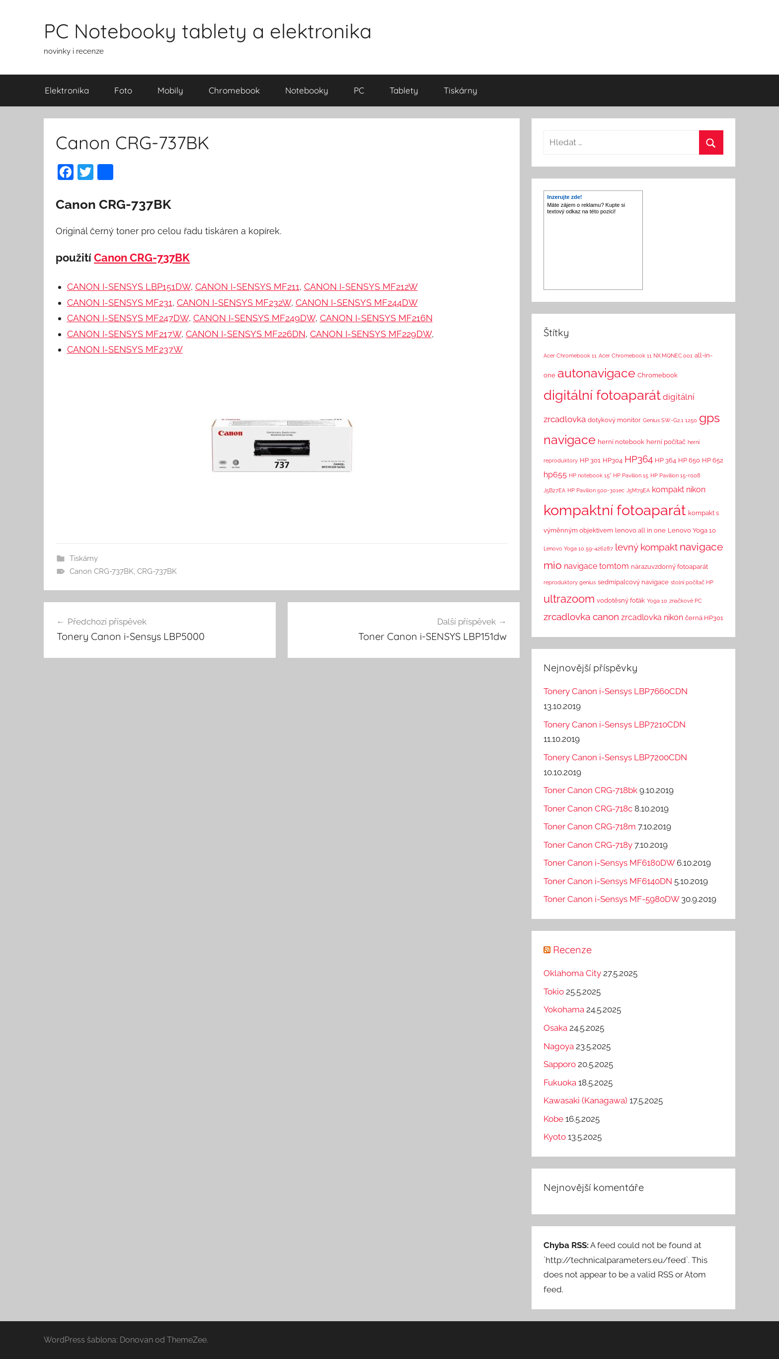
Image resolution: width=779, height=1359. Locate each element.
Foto (123, 90)
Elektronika (67, 90)
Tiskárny (460, 90)
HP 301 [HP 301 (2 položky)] (590, 460)
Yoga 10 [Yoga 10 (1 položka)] (657, 601)
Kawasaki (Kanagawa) (585, 1100)
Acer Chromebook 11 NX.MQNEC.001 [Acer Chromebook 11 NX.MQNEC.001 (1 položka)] (646, 356)
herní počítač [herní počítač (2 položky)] (666, 442)
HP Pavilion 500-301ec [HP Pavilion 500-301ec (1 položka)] (595, 490)
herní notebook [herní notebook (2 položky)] (621, 442)
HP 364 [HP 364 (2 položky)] (665, 460)
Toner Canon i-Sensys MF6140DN (608, 881)
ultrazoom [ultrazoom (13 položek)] (569, 598)
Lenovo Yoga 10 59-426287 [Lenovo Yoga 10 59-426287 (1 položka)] (578, 548)
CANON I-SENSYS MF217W (124, 334)
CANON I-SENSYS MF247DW (128, 318)
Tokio (554, 992)
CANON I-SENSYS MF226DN (246, 334)
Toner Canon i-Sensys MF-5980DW (611, 899)
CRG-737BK (157, 571)
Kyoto (555, 1137)
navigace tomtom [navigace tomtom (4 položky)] (596, 566)
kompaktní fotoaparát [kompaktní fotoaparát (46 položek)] (615, 510)
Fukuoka (560, 1082)
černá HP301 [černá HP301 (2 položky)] (704, 618)
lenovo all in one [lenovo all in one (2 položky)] (640, 530)
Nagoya (559, 1046)
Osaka (555, 1028)
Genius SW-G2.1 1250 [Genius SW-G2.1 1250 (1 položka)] (670, 420)
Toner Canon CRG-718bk (590, 790)
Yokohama (564, 1009)
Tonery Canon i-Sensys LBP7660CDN (616, 691)
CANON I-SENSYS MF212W (361, 286)
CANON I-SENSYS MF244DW (357, 302)
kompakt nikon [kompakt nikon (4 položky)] (678, 489)
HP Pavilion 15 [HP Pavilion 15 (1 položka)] (630, 475)
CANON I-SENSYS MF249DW (254, 318)
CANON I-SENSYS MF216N (376, 318)
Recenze (572, 949)
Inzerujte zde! (564, 197)
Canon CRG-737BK (142, 257)
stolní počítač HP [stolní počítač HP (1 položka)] (692, 582)
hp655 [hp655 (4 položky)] (555, 474)
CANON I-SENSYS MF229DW (371, 334)
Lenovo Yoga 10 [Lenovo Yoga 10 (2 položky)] (692, 530)
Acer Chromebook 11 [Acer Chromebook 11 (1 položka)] (570, 356)
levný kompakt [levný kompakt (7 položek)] (646, 547)
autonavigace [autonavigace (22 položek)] (596, 372)
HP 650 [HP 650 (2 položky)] (689, 460)
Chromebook (234, 90)
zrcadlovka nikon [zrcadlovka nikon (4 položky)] (652, 617)
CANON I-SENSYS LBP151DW (129, 286)
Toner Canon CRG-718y (588, 845)
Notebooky (306, 90)
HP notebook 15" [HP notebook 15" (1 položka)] (590, 475)
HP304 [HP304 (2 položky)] (613, 460)
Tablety (404, 90)
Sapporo (560, 1064)
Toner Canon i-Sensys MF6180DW (609, 863)
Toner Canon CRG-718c (588, 809)
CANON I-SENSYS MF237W (125, 349)
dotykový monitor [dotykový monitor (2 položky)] (614, 420)
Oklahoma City (572, 973)
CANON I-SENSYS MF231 (119, 302)
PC (359, 90)
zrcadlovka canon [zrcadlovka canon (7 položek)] (581, 616)
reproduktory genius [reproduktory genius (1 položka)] (570, 582)
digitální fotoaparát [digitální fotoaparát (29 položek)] (602, 395)
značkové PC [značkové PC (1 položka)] (685, 601)
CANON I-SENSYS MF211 (247, 286)
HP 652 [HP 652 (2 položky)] (712, 460)
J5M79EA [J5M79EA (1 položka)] (638, 490)
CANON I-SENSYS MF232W (234, 302)
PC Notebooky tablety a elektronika (208, 30)
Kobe (553, 1119)
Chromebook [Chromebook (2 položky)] (657, 375)
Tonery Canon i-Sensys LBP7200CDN (615, 757)
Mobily (170, 90)
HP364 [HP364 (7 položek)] (638, 458)
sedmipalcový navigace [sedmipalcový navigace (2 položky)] (633, 582)
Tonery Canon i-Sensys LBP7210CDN (615, 724)
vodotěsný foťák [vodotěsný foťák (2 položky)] (621, 600)
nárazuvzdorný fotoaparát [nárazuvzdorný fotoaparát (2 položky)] (669, 566)
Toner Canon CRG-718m (590, 826)
